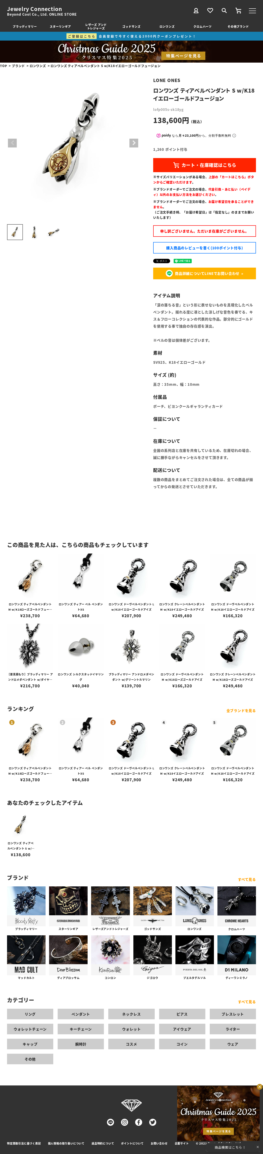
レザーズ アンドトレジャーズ (96, 26)
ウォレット (131, 1029)
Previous (12, 143)
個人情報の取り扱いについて (66, 1143)
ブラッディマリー (25, 26)
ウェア (232, 1044)
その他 (30, 1059)
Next (133, 143)
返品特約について (103, 1143)
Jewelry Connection (34, 9)
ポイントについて (132, 1143)
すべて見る (247, 879)
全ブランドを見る (241, 710)
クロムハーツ (202, 26)
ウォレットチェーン (30, 1029)
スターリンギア (60, 26)
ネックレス (131, 1014)
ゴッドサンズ (131, 26)
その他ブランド (238, 26)
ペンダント (81, 1014)
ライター (233, 1029)
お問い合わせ (159, 1143)
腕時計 (80, 1044)
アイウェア (182, 1029)
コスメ (131, 1044)
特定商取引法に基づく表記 (24, 1143)
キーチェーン (81, 1029)
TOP (3, 65)
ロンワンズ (167, 26)
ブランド (18, 65)
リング (30, 1014)
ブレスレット (233, 1014)
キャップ (30, 1044)
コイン (182, 1044)
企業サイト (182, 1143)
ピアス (182, 1014)
